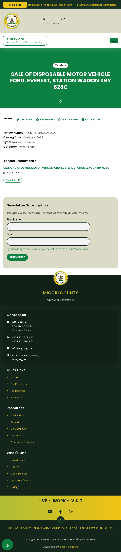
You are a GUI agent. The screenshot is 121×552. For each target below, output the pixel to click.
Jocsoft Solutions (68, 546)
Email (10, 234)
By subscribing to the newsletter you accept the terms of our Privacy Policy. (48, 249)
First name (14, 219)
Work (59, 501)
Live (42, 501)
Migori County (54, 21)
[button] (25, 119)
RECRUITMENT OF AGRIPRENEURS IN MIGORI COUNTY (51, 4)
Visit (77, 501)
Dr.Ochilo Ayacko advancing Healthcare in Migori (98, 4)
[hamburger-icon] (114, 40)
